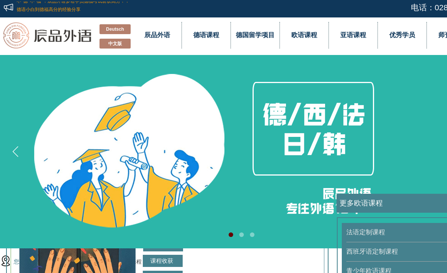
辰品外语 (157, 35)
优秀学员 (402, 35)
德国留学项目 (255, 35)
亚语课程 (353, 35)
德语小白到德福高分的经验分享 (49, 8)
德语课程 (206, 35)
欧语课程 (304, 35)
